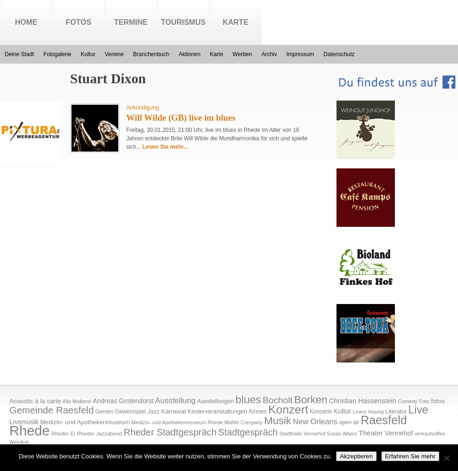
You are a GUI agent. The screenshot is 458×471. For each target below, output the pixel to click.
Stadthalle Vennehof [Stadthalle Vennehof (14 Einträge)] (302, 433)
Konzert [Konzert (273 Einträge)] (288, 409)
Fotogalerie (57, 54)
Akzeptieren (356, 456)
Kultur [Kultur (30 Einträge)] (342, 411)
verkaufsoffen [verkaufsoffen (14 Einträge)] (430, 433)
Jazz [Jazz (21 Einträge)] (153, 411)
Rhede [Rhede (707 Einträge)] (29, 430)
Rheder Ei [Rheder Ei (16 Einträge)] (63, 433)
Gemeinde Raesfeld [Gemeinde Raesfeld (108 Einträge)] (51, 410)
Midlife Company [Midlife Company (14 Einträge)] (243, 422)
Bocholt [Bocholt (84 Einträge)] (278, 400)
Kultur (88, 54)
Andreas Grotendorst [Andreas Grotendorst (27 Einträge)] (123, 401)
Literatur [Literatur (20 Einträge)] (396, 411)
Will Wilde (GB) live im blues (181, 118)
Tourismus (183, 22)
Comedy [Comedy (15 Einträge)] (407, 401)
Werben (242, 54)
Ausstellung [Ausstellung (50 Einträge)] (175, 400)
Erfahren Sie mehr (410, 456)
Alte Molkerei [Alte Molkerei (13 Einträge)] (77, 401)
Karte (235, 22)
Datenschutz (339, 54)
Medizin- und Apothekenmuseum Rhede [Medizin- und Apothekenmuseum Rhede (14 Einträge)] (176, 422)
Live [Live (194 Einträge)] (418, 410)
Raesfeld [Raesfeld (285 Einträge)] (384, 420)
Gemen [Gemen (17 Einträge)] (104, 411)
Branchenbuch (151, 54)
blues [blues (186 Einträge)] (248, 399)
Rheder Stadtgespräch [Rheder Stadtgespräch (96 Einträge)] (170, 432)
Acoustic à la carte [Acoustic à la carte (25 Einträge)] (35, 401)
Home (26, 22)
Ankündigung (142, 107)
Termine (131, 22)
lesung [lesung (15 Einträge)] (376, 411)
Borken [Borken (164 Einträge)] (310, 400)
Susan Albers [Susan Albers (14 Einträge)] (342, 433)
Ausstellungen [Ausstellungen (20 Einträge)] (215, 401)
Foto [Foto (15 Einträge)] (424, 401)
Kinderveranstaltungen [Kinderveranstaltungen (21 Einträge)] (217, 411)
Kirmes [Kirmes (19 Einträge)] (257, 411)
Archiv (269, 54)
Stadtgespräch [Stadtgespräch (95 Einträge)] (248, 432)
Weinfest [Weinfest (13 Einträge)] (19, 442)
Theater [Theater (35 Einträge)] (370, 433)
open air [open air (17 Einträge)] (349, 422)
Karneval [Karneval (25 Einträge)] (173, 411)
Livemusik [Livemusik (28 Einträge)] (24, 422)
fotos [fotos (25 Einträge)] (437, 401)
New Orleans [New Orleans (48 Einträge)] (315, 421)
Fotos (79, 22)
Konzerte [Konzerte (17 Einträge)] (321, 411)
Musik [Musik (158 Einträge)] (277, 421)
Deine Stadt (19, 54)
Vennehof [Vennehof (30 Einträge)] (399, 433)
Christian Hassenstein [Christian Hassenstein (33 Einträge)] (362, 401)
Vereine (114, 54)
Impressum (300, 54)
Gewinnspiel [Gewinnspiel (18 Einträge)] (130, 411)
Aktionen (189, 54)
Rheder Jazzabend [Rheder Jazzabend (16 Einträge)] (99, 433)
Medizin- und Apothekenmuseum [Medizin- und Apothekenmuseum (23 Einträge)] (85, 422)
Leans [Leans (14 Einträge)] (360, 411)
